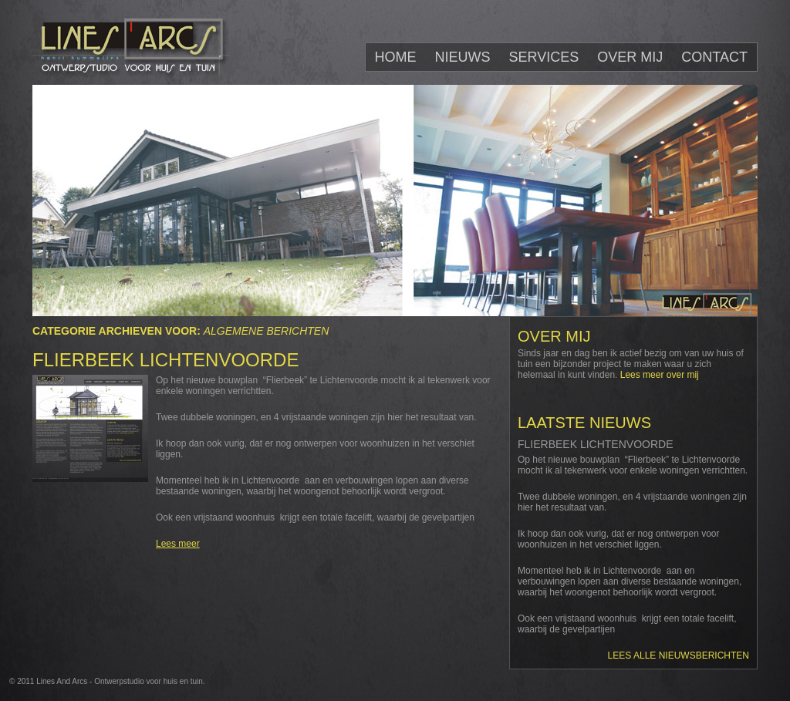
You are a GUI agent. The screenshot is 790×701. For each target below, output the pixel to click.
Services (544, 57)
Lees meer (178, 543)
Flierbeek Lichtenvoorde (165, 359)
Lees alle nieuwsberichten (678, 655)
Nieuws (463, 57)
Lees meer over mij (659, 374)
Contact (714, 57)
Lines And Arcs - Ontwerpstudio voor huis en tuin (119, 681)
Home (396, 57)
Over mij (630, 57)
